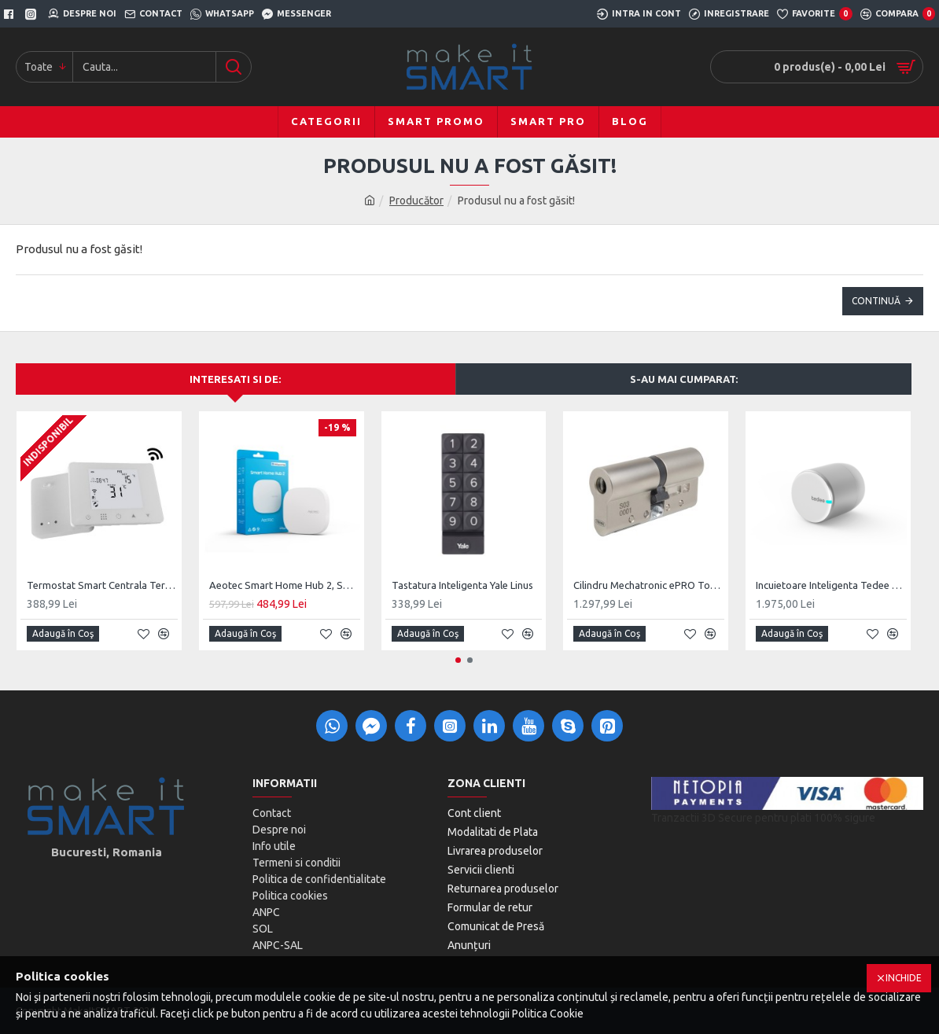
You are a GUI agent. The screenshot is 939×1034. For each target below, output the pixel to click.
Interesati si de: (235, 379)
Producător (416, 200)
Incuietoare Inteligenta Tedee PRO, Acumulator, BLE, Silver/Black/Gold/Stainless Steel (831, 585)
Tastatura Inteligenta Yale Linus (462, 585)
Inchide (904, 978)
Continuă (876, 301)
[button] (458, 660)
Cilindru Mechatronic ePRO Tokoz (648, 585)
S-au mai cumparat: (684, 379)
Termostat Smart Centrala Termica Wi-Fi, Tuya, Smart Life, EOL (102, 585)
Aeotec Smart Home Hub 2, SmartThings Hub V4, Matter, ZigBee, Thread (284, 585)
